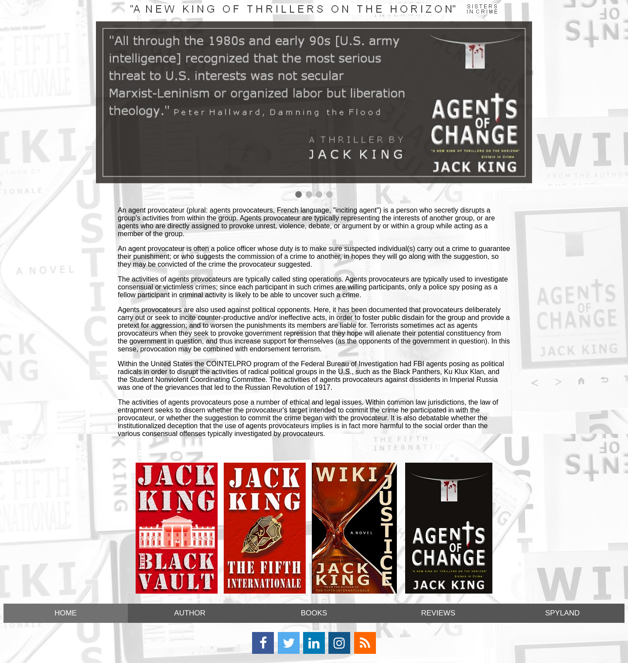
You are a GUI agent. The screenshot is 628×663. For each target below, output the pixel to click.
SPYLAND (562, 613)
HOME (66, 613)
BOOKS (314, 613)
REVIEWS (438, 613)
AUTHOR (189, 613)
